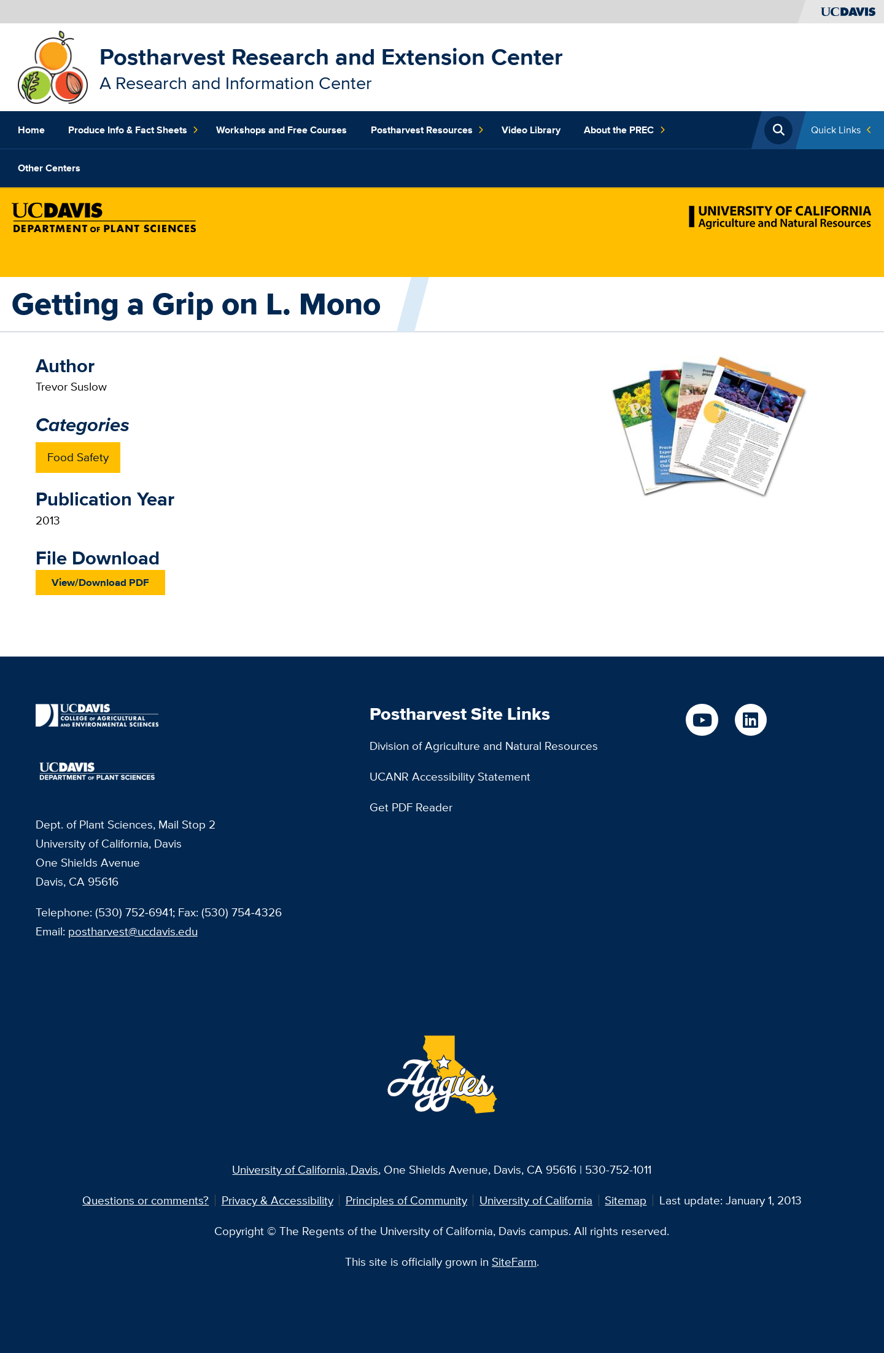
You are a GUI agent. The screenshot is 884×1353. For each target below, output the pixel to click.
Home (31, 130)
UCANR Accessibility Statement (450, 776)
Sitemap (625, 1200)
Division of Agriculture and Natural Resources (484, 745)
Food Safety (78, 457)
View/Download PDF (100, 582)
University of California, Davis (305, 1169)
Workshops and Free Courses (281, 130)
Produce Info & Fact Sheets (133, 130)
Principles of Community (406, 1200)
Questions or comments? (145, 1200)
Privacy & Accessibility (277, 1200)
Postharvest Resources (427, 130)
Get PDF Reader (411, 807)
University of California (535, 1200)
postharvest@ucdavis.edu (133, 931)
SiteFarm (514, 1261)
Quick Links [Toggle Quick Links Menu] (836, 130)
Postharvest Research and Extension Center (331, 56)
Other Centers (49, 168)
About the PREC (624, 130)
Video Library (531, 130)
